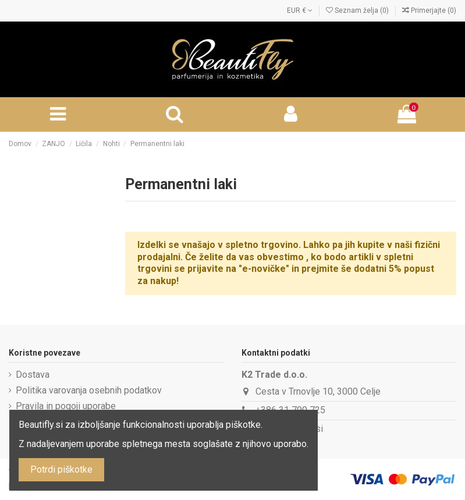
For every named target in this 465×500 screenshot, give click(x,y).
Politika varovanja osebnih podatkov (89, 390)
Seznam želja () (358, 10)
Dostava (32, 374)
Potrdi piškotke (61, 469)
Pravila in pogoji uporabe (66, 406)
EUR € (300, 10)
